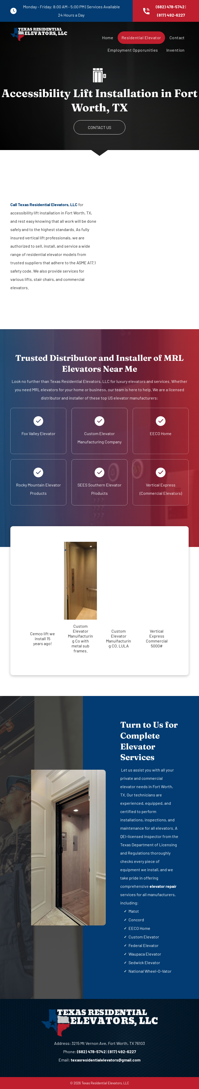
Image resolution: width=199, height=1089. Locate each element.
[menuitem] (107, 37)
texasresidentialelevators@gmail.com (105, 1059)
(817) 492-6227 (171, 14)
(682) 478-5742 (170, 6)
